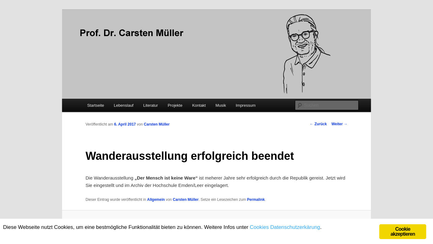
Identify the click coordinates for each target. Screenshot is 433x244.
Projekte (175, 105)
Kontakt (199, 105)
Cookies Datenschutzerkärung (285, 227)
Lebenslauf (124, 105)
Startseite (95, 105)
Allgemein (156, 199)
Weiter (339, 124)
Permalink (256, 199)
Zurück (318, 124)
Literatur (150, 105)
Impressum (245, 105)
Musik (221, 105)
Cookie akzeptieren (402, 231)
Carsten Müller (157, 124)
